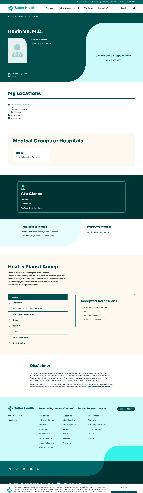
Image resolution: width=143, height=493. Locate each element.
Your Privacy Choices (52, 483)
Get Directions (16, 112)
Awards (66, 429)
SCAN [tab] (13, 331)
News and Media (95, 429)
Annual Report (69, 425)
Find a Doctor (43, 425)
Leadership (67, 438)
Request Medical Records (47, 443)
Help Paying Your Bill (46, 447)
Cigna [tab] (13, 320)
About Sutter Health (70, 420)
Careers (121, 2)
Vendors (91, 434)
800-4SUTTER (15, 415)
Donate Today (126, 409)
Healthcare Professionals (97, 425)
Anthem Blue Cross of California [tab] (25, 308)
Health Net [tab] (15, 325)
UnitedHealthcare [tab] (19, 343)
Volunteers (91, 438)
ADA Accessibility (13, 483)
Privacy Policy (37, 483)
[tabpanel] (105, 310)
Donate (113, 2)
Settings (124, 490)
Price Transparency (26, 483)
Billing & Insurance (45, 438)
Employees (92, 420)
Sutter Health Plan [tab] (19, 337)
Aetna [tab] (13, 297)
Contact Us (131, 2)
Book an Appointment (100, 2)
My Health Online (83, 2)
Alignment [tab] (15, 302)
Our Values (67, 443)
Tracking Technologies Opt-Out (71, 483)
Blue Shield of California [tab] (21, 314)
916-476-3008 (113, 60)
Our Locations (43, 429)
